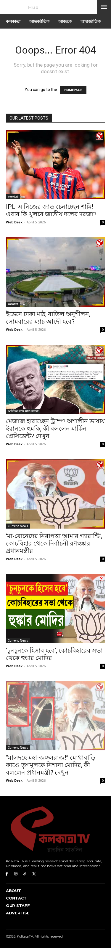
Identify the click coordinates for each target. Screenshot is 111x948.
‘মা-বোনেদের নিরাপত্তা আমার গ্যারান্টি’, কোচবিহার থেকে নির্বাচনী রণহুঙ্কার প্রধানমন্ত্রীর (54, 543)
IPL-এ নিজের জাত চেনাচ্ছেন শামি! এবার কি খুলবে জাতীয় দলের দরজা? (51, 210)
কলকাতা (13, 197)
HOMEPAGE (73, 90)
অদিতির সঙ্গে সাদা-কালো (23, 411)
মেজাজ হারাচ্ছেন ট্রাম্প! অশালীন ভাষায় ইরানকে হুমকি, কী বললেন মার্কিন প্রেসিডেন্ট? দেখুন (55, 429)
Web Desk (14, 222)
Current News (18, 526)
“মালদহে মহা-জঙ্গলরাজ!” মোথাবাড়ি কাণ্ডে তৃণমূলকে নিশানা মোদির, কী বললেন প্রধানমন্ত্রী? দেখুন (50, 765)
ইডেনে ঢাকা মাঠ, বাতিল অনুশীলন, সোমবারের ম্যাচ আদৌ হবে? (48, 318)
